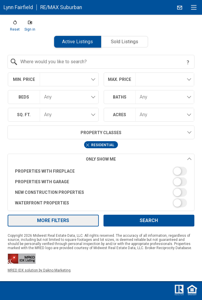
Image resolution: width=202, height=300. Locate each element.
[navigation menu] (193, 7)
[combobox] (101, 62)
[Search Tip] (187, 62)
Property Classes (64, 132)
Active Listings (77, 41)
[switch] (101, 171)
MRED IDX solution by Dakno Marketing (39, 270)
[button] (14, 27)
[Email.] (179, 7)
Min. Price (24, 79)
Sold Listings (124, 41)
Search (149, 220)
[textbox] (104, 61)
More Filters (53, 220)
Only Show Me (139, 158)
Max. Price (119, 79)
